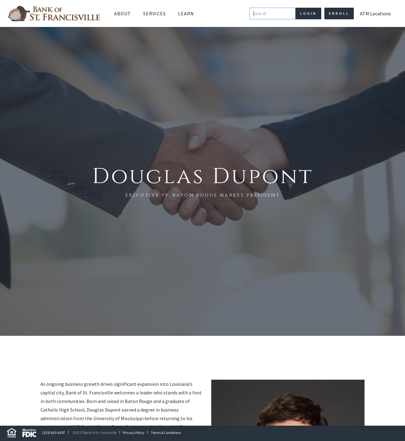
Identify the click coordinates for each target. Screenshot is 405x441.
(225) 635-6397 (53, 432)
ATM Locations (375, 13)
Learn (186, 13)
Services (154, 13)
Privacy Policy (133, 432)
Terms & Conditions (166, 432)
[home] (54, 13)
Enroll (339, 13)
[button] (122, 13)
